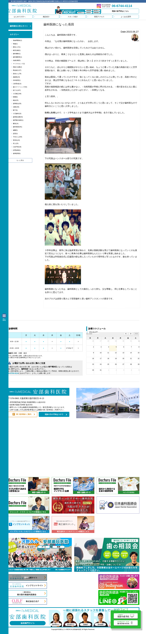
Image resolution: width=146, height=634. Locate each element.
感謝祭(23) (16, 77)
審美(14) (15, 123)
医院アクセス (99, 17)
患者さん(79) (17, 74)
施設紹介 (46, 17)
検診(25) (15, 100)
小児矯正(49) (17, 94)
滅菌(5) (15, 130)
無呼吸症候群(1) (18, 120)
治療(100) (16, 107)
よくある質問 (126, 17)
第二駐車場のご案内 (23, 414)
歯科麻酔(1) (17, 53)
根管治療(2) (17, 50)
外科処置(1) (17, 80)
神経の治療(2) (17, 67)
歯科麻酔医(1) (17, 57)
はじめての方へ (20, 17)
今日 (136, 333)
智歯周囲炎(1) (17, 40)
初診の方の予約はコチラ (54, 414)
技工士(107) (17, 90)
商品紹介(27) (17, 70)
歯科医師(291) (17, 127)
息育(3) (15, 133)
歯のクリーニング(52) (20, 87)
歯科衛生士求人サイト (19, 26)
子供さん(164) (17, 137)
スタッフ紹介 (73, 17)
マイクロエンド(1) (19, 63)
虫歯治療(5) (17, 60)
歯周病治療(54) (18, 117)
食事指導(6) (17, 153)
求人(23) (15, 143)
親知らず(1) (17, 47)
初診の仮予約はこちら (120, 11)
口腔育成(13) (17, 84)
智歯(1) (15, 44)
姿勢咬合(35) (17, 103)
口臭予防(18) (17, 147)
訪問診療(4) (17, 150)
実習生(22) (16, 140)
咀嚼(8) (15, 97)
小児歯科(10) (17, 113)
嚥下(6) (15, 110)
